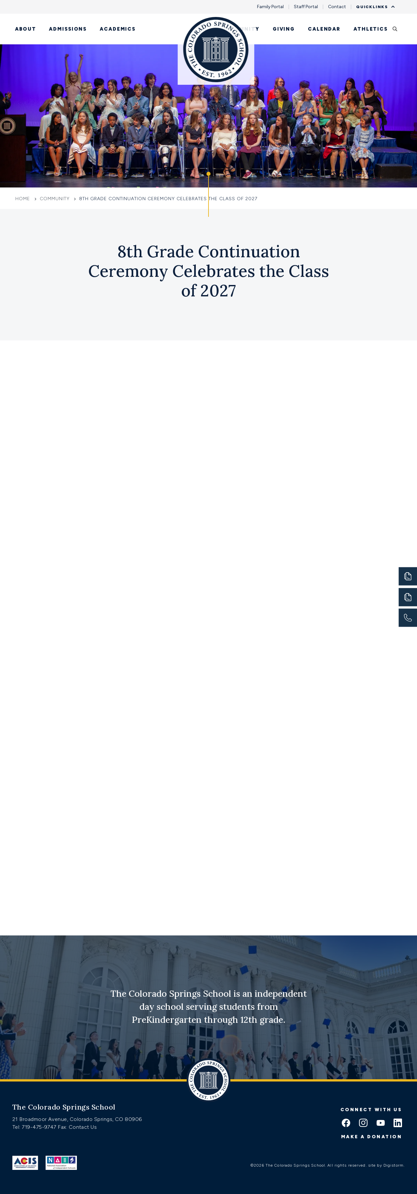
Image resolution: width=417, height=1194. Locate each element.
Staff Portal (306, 7)
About (25, 29)
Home (23, 198)
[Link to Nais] (61, 1162)
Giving (284, 29)
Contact (337, 7)
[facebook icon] (346, 1123)
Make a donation (371, 1137)
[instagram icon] (363, 1123)
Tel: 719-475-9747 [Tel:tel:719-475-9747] (35, 1127)
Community (240, 29)
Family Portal (270, 7)
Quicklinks (373, 7)
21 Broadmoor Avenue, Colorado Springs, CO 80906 (77, 1119)
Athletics (370, 29)
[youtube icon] (380, 1123)
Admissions (68, 29)
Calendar (324, 29)
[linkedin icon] (398, 1123)
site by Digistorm (386, 1165)
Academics (118, 29)
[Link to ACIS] (25, 1162)
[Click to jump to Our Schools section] (208, 194)
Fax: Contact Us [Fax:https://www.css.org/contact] (77, 1127)
